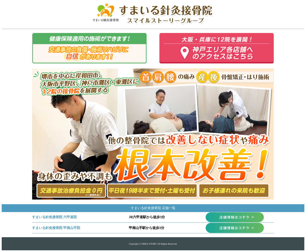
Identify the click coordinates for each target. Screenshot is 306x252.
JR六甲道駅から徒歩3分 (147, 217)
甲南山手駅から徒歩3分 (146, 228)
